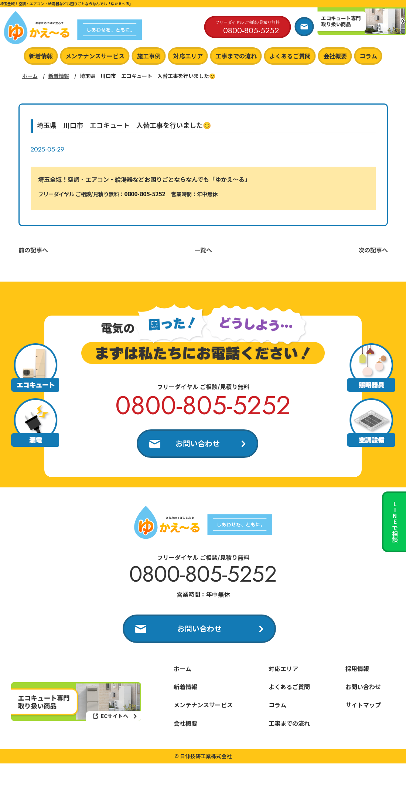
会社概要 (335, 55)
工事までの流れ (236, 55)
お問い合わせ (197, 443)
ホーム (30, 75)
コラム (368, 55)
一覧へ (203, 249)
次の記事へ (373, 249)
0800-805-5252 (144, 193)
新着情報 (41, 55)
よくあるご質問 (290, 55)
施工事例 (149, 55)
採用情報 (357, 668)
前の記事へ (33, 249)
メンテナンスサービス (94, 55)
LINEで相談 (394, 521)
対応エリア (188, 55)
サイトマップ (363, 704)
